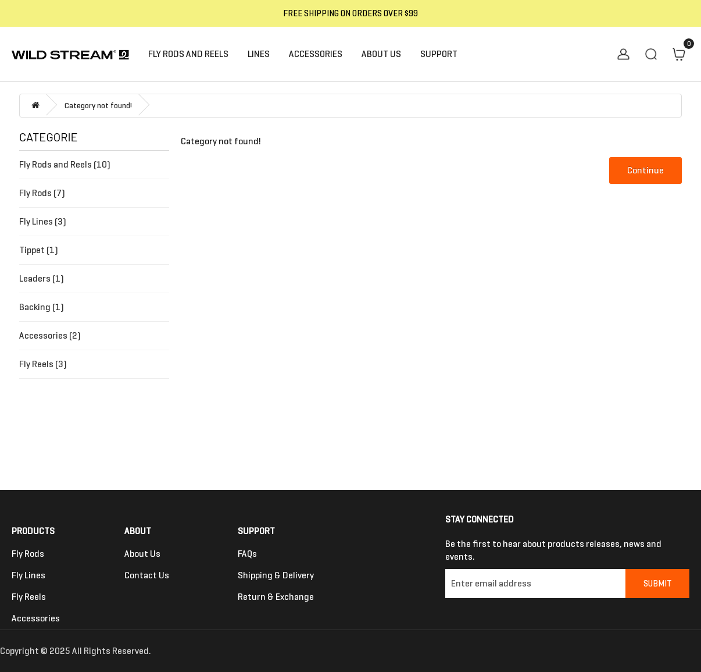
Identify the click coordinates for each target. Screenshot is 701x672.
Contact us (146, 575)
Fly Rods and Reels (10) (64, 164)
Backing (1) (41, 306)
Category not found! (98, 106)
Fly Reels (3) (43, 363)
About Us (142, 553)
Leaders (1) (41, 278)
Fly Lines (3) (42, 221)
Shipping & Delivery (276, 575)
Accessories (36, 618)
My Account (623, 54)
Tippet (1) (38, 249)
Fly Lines (28, 575)
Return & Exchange (276, 596)
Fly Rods (28, 553)
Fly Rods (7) (42, 192)
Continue (645, 170)
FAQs (247, 553)
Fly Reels (29, 596)
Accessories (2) (50, 335)
